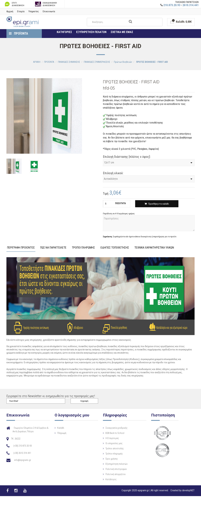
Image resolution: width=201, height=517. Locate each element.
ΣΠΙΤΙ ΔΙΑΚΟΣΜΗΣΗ (14, 4)
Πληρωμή (59, 433)
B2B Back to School (110, 433)
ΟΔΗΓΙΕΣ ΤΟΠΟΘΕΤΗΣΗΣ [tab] (114, 247)
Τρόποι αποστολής (110, 448)
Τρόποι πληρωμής (109, 453)
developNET (188, 490)
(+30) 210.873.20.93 (22, 445)
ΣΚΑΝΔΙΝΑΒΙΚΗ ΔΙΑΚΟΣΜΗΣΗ (46, 4)
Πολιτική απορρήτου (111, 474)
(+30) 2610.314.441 (22, 453)
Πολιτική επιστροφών (111, 469)
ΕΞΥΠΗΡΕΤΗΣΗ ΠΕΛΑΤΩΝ (91, 32)
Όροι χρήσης (107, 458)
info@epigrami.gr (22, 460)
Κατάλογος (106, 479)
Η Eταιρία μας (107, 438)
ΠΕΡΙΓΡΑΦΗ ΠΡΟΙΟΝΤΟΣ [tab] (21, 247)
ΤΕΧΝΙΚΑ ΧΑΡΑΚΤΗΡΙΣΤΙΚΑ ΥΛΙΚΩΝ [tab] (154, 247)
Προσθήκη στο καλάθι (157, 203)
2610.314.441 (191, 5)
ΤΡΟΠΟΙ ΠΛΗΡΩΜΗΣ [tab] (83, 247)
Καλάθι (58, 427)
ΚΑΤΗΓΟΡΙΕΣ (64, 32)
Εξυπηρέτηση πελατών (112, 463)
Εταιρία (20, 11)
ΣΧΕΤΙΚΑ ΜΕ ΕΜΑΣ (122, 32)
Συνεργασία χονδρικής (112, 427)
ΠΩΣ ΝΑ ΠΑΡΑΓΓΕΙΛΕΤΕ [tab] (53, 247)
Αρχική (9, 11)
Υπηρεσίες (33, 11)
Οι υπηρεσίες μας (109, 443)
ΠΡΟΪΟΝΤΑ (18, 33)
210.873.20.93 (171, 5)
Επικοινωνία (49, 11)
